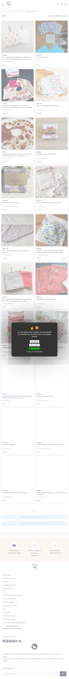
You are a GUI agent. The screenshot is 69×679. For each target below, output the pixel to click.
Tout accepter (34, 348)
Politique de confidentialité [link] (34, 351)
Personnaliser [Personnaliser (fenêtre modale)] (34, 345)
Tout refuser (34, 341)
